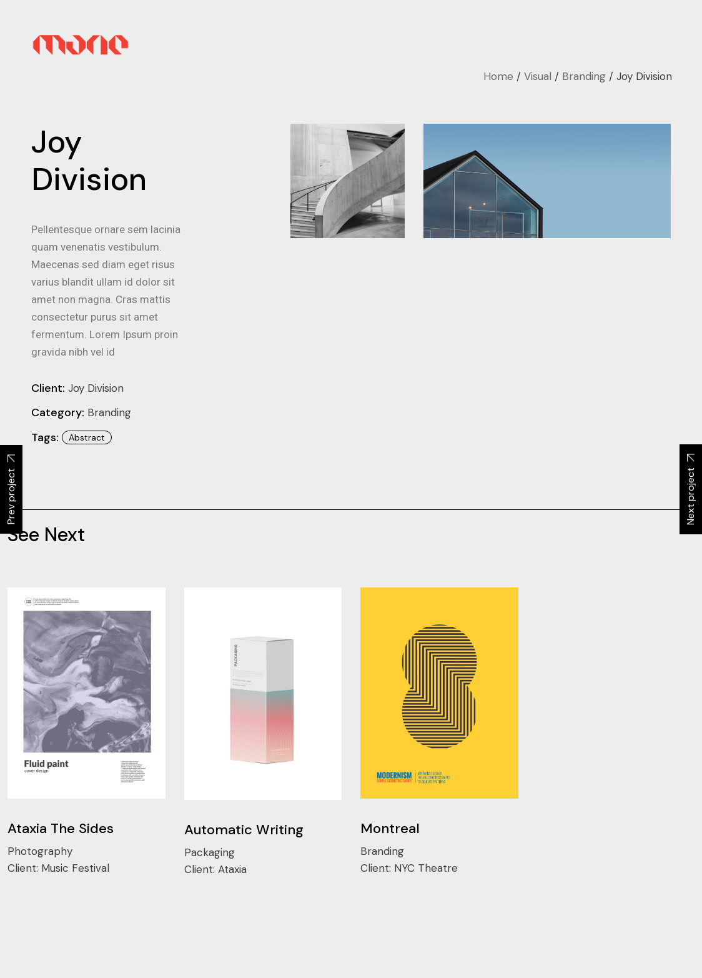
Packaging (209, 852)
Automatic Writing (244, 830)
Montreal (390, 828)
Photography (39, 851)
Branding (109, 412)
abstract (87, 437)
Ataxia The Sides (60, 828)
